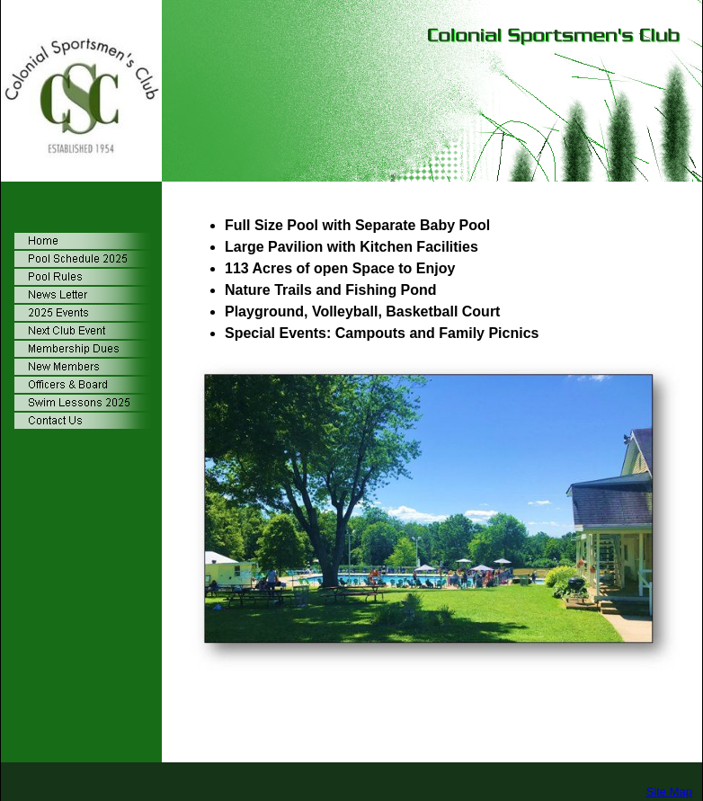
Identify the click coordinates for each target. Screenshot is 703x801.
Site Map (669, 791)
